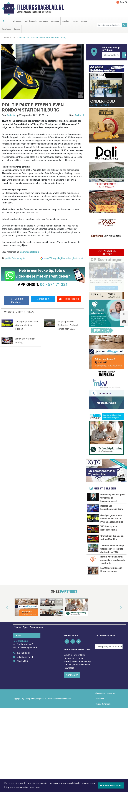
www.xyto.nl (22, 731)
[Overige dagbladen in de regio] (109, 717)
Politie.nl (79, 115)
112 (9, 21)
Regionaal (55, 21)
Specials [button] (65, 21)
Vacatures (6, 29)
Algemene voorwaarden (105, 764)
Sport (75, 21)
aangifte (21, 258)
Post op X (43, 298)
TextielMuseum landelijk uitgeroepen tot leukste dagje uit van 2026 (112, 584)
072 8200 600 (23, 724)
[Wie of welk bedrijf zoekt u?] (111, 55)
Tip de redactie (69, 298)
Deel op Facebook (16, 300)
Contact (16, 29)
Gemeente (43, 21)
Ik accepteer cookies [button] (111, 785)
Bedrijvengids (31, 21)
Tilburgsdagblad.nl (40, 7)
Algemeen (17, 21)
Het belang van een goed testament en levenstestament (112, 497)
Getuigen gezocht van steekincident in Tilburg (26, 325)
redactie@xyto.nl (25, 728)
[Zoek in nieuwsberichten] (109, 25)
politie (8, 258)
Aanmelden (72, 745)
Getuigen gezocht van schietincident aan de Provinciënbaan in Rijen (111, 523)
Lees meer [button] (34, 787)
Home (7, 37)
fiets (14, 258)
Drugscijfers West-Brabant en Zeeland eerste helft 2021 (67, 325)
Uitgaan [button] (84, 21)
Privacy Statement (103, 775)
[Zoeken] (124, 25)
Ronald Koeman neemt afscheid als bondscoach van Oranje (112, 609)
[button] (3, 678)
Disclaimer (99, 769)
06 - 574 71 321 (54, 284)
